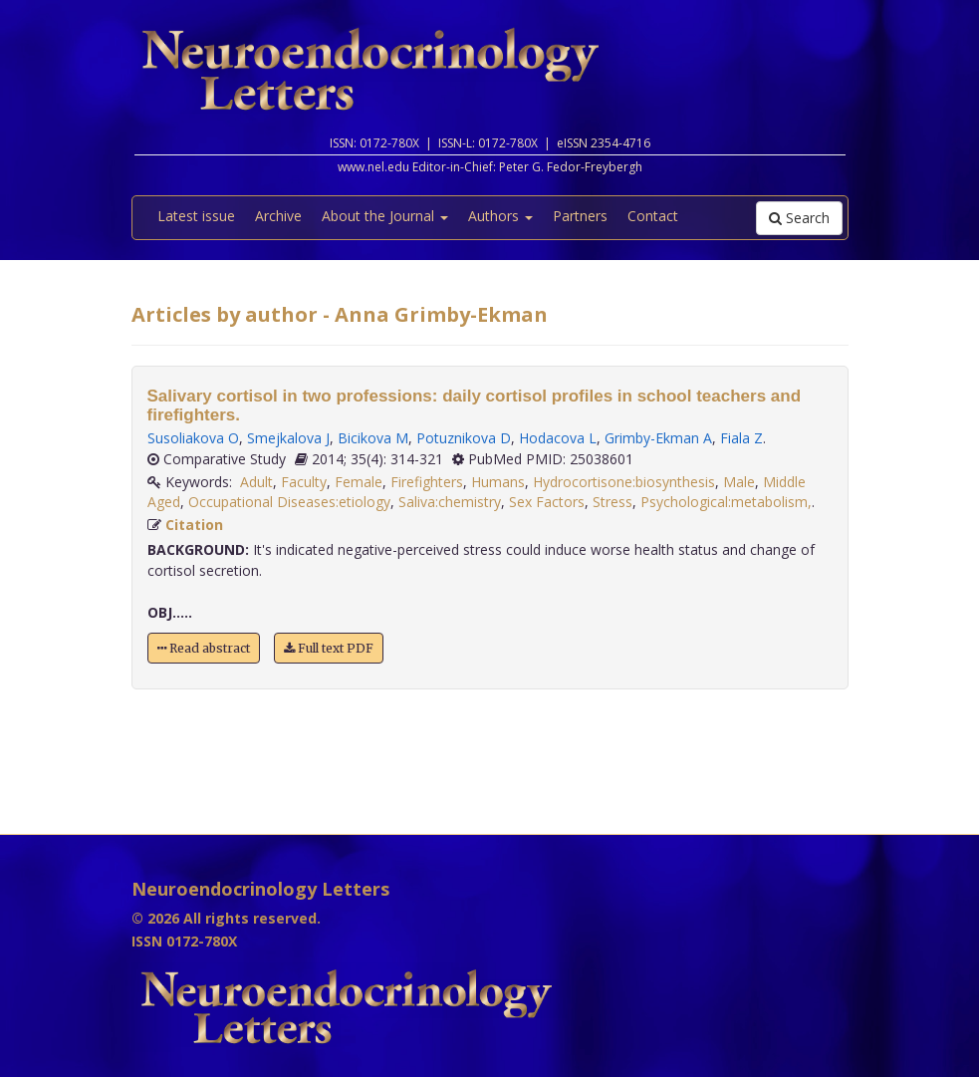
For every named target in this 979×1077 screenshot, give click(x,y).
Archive (278, 215)
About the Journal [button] (385, 215)
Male (739, 481)
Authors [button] (500, 215)
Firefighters (426, 481)
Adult (256, 481)
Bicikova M (373, 437)
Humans (498, 481)
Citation (194, 524)
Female (358, 481)
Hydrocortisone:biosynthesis (624, 481)
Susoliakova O (193, 437)
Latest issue (196, 215)
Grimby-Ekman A (658, 437)
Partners (580, 215)
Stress (612, 501)
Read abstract (203, 648)
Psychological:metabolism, (726, 501)
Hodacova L (558, 437)
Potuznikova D (463, 437)
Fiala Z (741, 437)
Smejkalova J (288, 437)
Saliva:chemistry (449, 501)
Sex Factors (547, 501)
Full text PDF (328, 648)
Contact (652, 215)
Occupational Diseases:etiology (289, 501)
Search (799, 217)
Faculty (304, 481)
